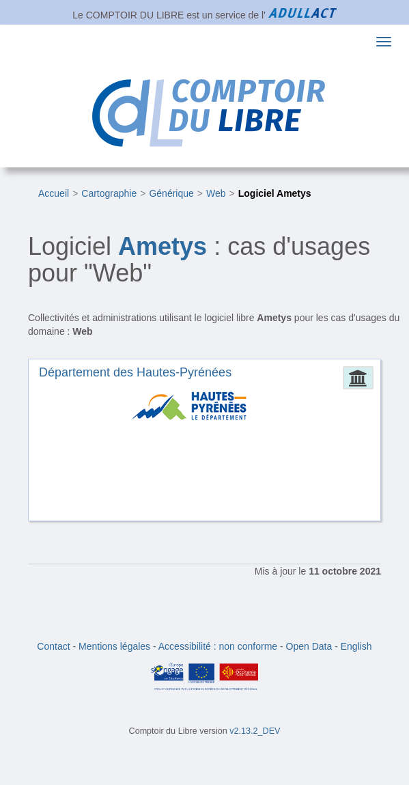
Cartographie (109, 193)
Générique (171, 193)
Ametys (162, 246)
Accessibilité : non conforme (217, 646)
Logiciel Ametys (274, 193)
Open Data (309, 646)
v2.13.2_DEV (254, 731)
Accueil (53, 193)
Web (216, 193)
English (356, 646)
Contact (53, 646)
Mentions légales (114, 646)
